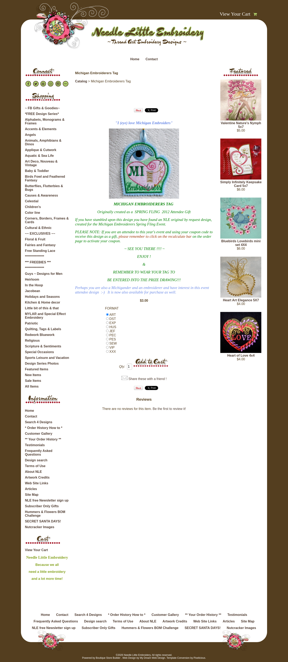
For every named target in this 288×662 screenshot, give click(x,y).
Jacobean (32, 291)
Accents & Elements (41, 129)
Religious (32, 340)
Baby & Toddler (37, 171)
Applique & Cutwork (40, 150)
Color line (32, 212)
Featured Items (36, 369)
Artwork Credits (37, 477)
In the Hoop (34, 285)
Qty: (122, 366)
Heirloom (32, 279)
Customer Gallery (38, 433)
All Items (32, 386)
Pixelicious (199, 657)
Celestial (32, 201)
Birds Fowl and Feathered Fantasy (45, 178)
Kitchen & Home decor (42, 302)
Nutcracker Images (39, 527)
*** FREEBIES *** (38, 262)
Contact (151, 59)
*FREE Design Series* (42, 114)
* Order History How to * (43, 428)
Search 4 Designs (38, 422)
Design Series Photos (42, 363)
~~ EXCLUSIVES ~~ (40, 233)
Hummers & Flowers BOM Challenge (45, 513)
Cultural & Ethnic (38, 228)
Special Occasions (39, 352)
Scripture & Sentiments (43, 346)
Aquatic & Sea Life (39, 155)
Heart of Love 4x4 (241, 355)
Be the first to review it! (169, 409)
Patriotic (31, 323)
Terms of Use (35, 466)
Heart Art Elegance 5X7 (241, 300)
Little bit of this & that (42, 308)
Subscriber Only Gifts (42, 506)
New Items (33, 375)
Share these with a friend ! (147, 379)
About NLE (33, 471)
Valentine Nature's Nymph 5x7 (241, 125)
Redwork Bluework (40, 335)
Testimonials (35, 445)
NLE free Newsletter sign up (47, 500)
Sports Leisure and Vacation (47, 357)
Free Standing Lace (40, 251)
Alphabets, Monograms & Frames (45, 121)
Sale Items (33, 380)
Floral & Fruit (35, 239)
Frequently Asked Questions (39, 452)
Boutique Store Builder (108, 657)
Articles (31, 489)
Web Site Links (36, 483)
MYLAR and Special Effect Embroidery (45, 315)
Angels (30, 134)
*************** (34, 256)
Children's (33, 207)
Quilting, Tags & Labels (43, 329)
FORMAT (112, 308)
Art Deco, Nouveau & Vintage (41, 163)
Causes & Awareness (41, 195)
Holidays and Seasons (42, 296)
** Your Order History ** (43, 439)
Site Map (32, 494)
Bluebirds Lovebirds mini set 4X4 (241, 243)
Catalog (81, 81)
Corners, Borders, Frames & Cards (47, 220)
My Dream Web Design (152, 657)
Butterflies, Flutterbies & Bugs (44, 187)
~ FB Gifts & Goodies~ (42, 108)
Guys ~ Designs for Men (44, 273)
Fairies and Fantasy (40, 245)
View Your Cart (235, 14)
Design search (36, 460)
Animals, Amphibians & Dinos (43, 142)
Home (134, 59)
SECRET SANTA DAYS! (43, 521)
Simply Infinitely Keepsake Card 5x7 (241, 184)
